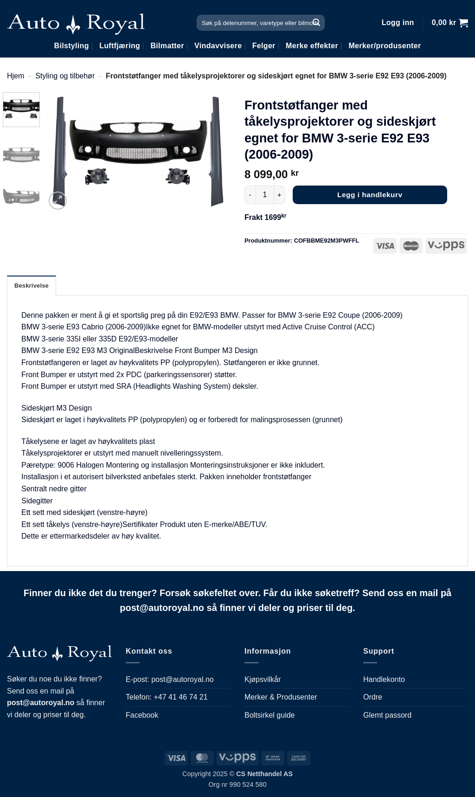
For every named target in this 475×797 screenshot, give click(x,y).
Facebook (142, 715)
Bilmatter (167, 46)
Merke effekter (312, 46)
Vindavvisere (218, 46)
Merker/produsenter (384, 46)
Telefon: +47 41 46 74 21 (167, 697)
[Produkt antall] (265, 195)
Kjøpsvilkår (262, 679)
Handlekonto (384, 679)
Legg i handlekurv (370, 195)
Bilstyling (71, 46)
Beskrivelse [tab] (31, 285)
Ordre (372, 697)
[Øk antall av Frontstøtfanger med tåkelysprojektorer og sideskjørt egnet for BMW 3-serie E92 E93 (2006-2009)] (279, 195)
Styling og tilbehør (65, 76)
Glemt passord (387, 715)
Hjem (15, 76)
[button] (398, 22)
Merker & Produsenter (280, 697)
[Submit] (316, 23)
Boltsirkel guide (269, 715)
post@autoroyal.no (182, 679)
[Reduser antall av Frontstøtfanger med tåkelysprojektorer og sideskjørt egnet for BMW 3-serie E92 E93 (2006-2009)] (250, 195)
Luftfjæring (119, 46)
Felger (264, 46)
